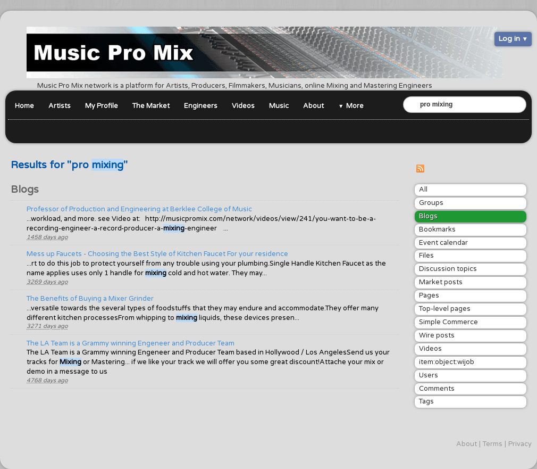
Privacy (520, 444)
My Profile (101, 106)
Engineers (200, 106)
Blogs (428, 216)
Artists (59, 106)
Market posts (441, 282)
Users (428, 375)
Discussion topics (448, 269)
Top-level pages (445, 309)
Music (279, 106)
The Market (151, 106)
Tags (426, 401)
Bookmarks (437, 229)
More (355, 106)
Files (426, 255)
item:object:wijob (446, 362)
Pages (429, 295)
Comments (437, 388)
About (313, 106)
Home (24, 106)
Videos (243, 106)
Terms (492, 444)
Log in (509, 38)
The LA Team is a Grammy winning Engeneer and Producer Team (130, 343)
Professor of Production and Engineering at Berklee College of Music (139, 209)
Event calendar (443, 242)
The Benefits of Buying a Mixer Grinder (90, 298)
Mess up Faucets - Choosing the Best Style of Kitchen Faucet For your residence (157, 254)
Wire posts (437, 335)
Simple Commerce (448, 322)
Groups (431, 203)
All (423, 189)
